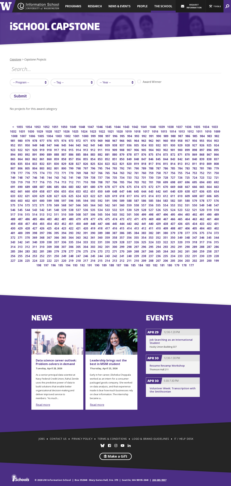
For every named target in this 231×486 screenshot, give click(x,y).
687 (42, 186)
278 (64, 251)
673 (144, 186)
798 (79, 168)
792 (122, 168)
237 (151, 255)
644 (144, 191)
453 (57, 223)
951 (20, 144)
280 (49, 251)
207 (159, 260)
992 (144, 135)
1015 (164, 131)
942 (86, 144)
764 (115, 172)
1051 (55, 126)
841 (188, 158)
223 (42, 260)
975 (57, 140)
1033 (215, 126)
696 (188, 181)
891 (35, 154)
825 (93, 163)
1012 (190, 131)
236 (159, 255)
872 (173, 154)
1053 (37, 126)
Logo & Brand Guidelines (150, 438)
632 (20, 195)
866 (217, 154)
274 (93, 251)
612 (166, 195)
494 (180, 214)
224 (35, 260)
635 (209, 191)
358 (115, 237)
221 (57, 260)
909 (115, 149)
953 (217, 140)
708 (100, 181)
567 (71, 204)
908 (122, 149)
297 (137, 246)
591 (108, 200)
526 (159, 209)
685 (57, 186)
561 (115, 204)
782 (195, 168)
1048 (82, 126)
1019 (128, 131)
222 (49, 260)
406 (188, 228)
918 (49, 149)
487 (20, 218)
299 (122, 246)
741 (71, 177)
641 (166, 191)
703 (137, 181)
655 (64, 191)
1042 (135, 126)
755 (180, 172)
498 (151, 214)
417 (108, 228)
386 (122, 232)
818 (144, 163)
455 (42, 223)
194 (68, 264)
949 (35, 144)
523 (180, 209)
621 (100, 195)
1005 (41, 135)
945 (64, 144)
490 (209, 214)
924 (217, 144)
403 (209, 228)
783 (188, 168)
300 (115, 246)
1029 (40, 131)
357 (122, 237)
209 (144, 260)
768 (86, 172)
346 (202, 237)
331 (100, 241)
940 (100, 144)
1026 (66, 131)
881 (108, 154)
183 (148, 264)
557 (144, 204)
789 (144, 168)
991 (152, 135)
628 (49, 195)
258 (209, 251)
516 (20, 214)
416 (115, 228)
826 (86, 163)
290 (188, 246)
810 (202, 163)
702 (144, 181)
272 (108, 251)
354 (144, 237)
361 (93, 237)
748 (20, 177)
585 (151, 200)
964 (137, 140)
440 (151, 223)
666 (195, 186)
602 (28, 200)
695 (195, 181)
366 (57, 237)
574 (20, 204)
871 (180, 154)
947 (49, 144)
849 (129, 158)
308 (57, 246)
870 (188, 154)
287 (209, 246)
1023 (93, 131)
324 (151, 241)
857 (71, 158)
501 (129, 214)
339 (42, 241)
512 (49, 214)
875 (151, 154)
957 (188, 140)
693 (209, 181)
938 (115, 144)
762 (129, 172)
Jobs (41, 438)
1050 (64, 126)
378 (180, 232)
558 (137, 204)
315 (217, 241)
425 (49, 228)
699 (166, 181)
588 (129, 200)
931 (166, 144)
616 (137, 195)
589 (122, 200)
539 (64, 209)
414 (129, 228)
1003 (58, 135)
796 (93, 168)
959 (173, 140)
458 (20, 223)
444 (122, 223)
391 (86, 232)
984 (202, 135)
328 (122, 241)
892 (28, 154)
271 (115, 251)
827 (79, 163)
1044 (117, 126)
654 (71, 191)
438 (166, 223)
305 (79, 246)
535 (93, 209)
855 (86, 158)
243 (108, 255)
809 (209, 163)
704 (129, 181)
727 (173, 177)
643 (151, 191)
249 (64, 255)
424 (57, 228)
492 (195, 214)
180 (170, 264)
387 (115, 232)
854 (93, 158)
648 (115, 191)
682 (79, 186)
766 (100, 172)
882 (100, 154)
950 (28, 144)
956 (195, 140)
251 (49, 255)
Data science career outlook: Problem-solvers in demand (56, 362)
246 (86, 255)
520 (202, 209)
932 (159, 144)
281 (42, 251)
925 (209, 144)
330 (108, 241)
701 (151, 181)
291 (180, 246)
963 (144, 140)
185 (134, 264)
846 (151, 158)
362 (86, 237)
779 (217, 168)
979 (28, 140)
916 (64, 149)
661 (20, 191)
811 (195, 163)
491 (202, 214)
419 (93, 228)
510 (64, 214)
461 (209, 218)
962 (151, 140)
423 (64, 228)
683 (71, 186)
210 (137, 260)
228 (217, 255)
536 (86, 209)
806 (20, 168)
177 (192, 264)
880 (115, 154)
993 (137, 135)
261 (188, 251)
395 (57, 232)
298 (129, 246)
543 (35, 209)
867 (209, 154)
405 (195, 228)
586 (144, 200)
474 (115, 218)
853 (100, 158)
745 (42, 177)
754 (188, 172)
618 (122, 195)
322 (166, 241)
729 (159, 177)
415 (122, 228)
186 (126, 264)
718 (28, 181)
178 (184, 264)
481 (64, 218)
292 (173, 246)
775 (35, 172)
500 (137, 214)
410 (159, 228)
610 (180, 195)
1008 (14, 135)
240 (129, 255)
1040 (153, 126)
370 (28, 237)
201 (202, 260)
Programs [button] (73, 6)
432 (209, 223)
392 (79, 232)
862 (35, 158)
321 (173, 241)
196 (54, 264)
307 (64, 246)
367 (49, 237)
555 (159, 204)
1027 (57, 131)
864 (20, 158)
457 (28, 223)
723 (202, 177)
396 (49, 232)
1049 (73, 126)
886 (71, 154)
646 (129, 191)
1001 (76, 135)
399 (28, 232)
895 (217, 149)
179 (177, 264)
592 (100, 200)
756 (173, 172)
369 (35, 237)
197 (46, 264)
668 (180, 186)
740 (79, 177)
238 (144, 255)
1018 (137, 131)
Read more (43, 405)
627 (57, 195)
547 (217, 204)
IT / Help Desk (183, 438)
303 (93, 246)
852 (108, 158)
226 (20, 260)
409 (166, 228)
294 (159, 246)
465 (180, 218)
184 (141, 264)
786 (166, 168)
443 (129, 223)
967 (115, 140)
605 (217, 195)
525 (166, 209)
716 (42, 181)
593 (93, 200)
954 (209, 140)
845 (159, 158)
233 (180, 255)
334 (79, 241)
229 (209, 255)
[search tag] (73, 82)
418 (100, 228)
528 (144, 209)
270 (122, 251)
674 (137, 186)
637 (195, 191)
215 (100, 260)
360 (100, 237)
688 (35, 186)
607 (202, 195)
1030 (31, 131)
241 (122, 255)
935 (137, 144)
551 (188, 204)
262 (180, 251)
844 (166, 158)
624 (79, 195)
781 (202, 168)
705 (122, 181)
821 (122, 163)
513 (42, 214)
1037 (179, 126)
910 (108, 149)
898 (195, 149)
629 (42, 195)
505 (100, 214)
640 (173, 191)
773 (49, 172)
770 (71, 172)
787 (159, 168)
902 (166, 149)
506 (93, 214)
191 (90, 264)
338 (49, 241)
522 (188, 209)
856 (79, 158)
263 (173, 251)
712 (71, 181)
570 (49, 204)
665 (202, 186)
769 (79, 172)
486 (28, 218)
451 (71, 223)
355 (137, 237)
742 (64, 177)
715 (49, 181)
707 (108, 181)
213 (115, 260)
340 (35, 241)
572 (35, 204)
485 (35, 218)
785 (173, 168)
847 (144, 158)
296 (144, 246)
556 (151, 204)
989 (166, 135)
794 (108, 168)
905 (144, 149)
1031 (22, 131)
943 (79, 144)
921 (28, 149)
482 (57, 218)
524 (173, 209)
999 (93, 135)
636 (202, 191)
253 (35, 255)
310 (42, 246)
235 (166, 255)
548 (209, 204)
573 (28, 204)
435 (188, 223)
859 (57, 158)
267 (144, 251)
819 (137, 163)
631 (28, 195)
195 (61, 264)
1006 (32, 135)
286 (217, 246)
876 (144, 154)
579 (195, 200)
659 (35, 191)
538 (71, 209)
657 (49, 191)
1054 (28, 126)
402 (217, 228)
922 (20, 149)
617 (129, 195)
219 (71, 260)
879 (122, 154)
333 (86, 241)
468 (159, 218)
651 (93, 191)
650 (100, 191)
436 (180, 223)
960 (166, 140)
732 (137, 177)
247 (79, 255)
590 (115, 200)
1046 (99, 126)
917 (57, 149)
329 (115, 241)
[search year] (116, 82)
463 (195, 218)
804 (35, 168)
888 (57, 154)
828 (71, 163)
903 (159, 149)
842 (180, 158)
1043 (126, 126)
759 (151, 172)
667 (188, 186)
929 (180, 144)
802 (49, 168)
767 (93, 172)
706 (115, 181)
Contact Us (58, 438)
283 (28, 251)
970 (93, 140)
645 (137, 191)
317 (202, 241)
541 (49, 209)
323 (159, 241)
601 (35, 200)
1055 (20, 126)
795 (100, 168)
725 (188, 177)
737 (100, 177)
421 (79, 228)
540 (57, 209)
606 (209, 195)
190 (97, 264)
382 (151, 232)
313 (20, 246)
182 (155, 264)
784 (180, 168)
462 (202, 218)
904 (151, 149)
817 (151, 163)
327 (129, 241)
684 (64, 186)
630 (35, 195)
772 (57, 172)
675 (129, 186)
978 (35, 140)
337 (57, 241)
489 (217, 214)
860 (49, 158)
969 (100, 140)
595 (79, 200)
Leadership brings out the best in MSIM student (108, 362)
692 (217, 181)
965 (129, 140)
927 (195, 144)
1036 (188, 126)
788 (151, 168)
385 (129, 232)
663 (217, 186)
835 (20, 163)
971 (86, 140)
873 (166, 154)
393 (71, 232)
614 (151, 195)
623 (86, 195)
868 (202, 154)
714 (57, 181)
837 (217, 158)
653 (79, 191)
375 (202, 232)
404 (202, 228)
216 (93, 260)
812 (188, 163)
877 (137, 154)
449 (86, 223)
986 (188, 135)
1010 (208, 131)
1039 (161, 126)
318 (195, 241)
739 (86, 177)
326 (137, 241)
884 (86, 154)
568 (64, 204)
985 (195, 135)
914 (79, 149)
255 (20, 255)
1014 (173, 131)
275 (86, 251)
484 (42, 218)
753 (195, 172)
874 (159, 154)
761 (137, 172)
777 (20, 172)
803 (42, 168)
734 (122, 177)
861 (42, 158)
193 (75, 264)
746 (35, 177)
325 (144, 241)
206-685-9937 (159, 480)
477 (93, 218)
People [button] (142, 6)
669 (173, 186)
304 (86, 246)
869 (195, 154)
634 (217, 191)
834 (28, 163)
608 (195, 195)
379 (173, 232)
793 (115, 168)
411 (151, 228)
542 (42, 209)
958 (180, 140)
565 (86, 204)
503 (115, 214)
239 (137, 255)
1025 (75, 131)
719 (20, 181)
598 (57, 200)
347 (195, 237)
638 (188, 191)
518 (217, 209)
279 (57, 251)
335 (71, 241)
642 (159, 191)
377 (188, 232)
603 (20, 200)
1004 (50, 135)
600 (42, 200)
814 (173, 163)
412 (144, 228)
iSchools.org (20, 478)
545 (20, 209)
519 (209, 209)
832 (42, 163)
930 (173, 144)
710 (86, 181)
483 (49, 218)
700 (159, 181)
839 (202, 158)
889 (49, 154)
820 (129, 163)
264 (166, 251)
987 (181, 135)
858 (64, 158)
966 (122, 140)
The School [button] (163, 6)
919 (42, 149)
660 (28, 191)
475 (108, 218)
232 (188, 255)
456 (35, 223)
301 (108, 246)
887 (64, 154)
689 (28, 186)
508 (79, 214)
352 (159, 237)
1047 (90, 126)
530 (129, 209)
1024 (84, 131)
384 (137, 232)
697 (180, 181)
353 (151, 237)
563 (100, 204)
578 (202, 200)
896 (209, 149)
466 (173, 218)
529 (137, 209)
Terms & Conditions (112, 438)
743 (57, 177)
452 (64, 223)
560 (122, 204)
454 (49, 223)
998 (101, 135)
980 (20, 140)
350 (173, 237)
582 (173, 200)
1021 (111, 131)
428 (28, 228)
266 (151, 251)
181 (163, 264)
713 (64, 181)
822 (115, 163)
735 (115, 177)
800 (64, 168)
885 (79, 154)
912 (93, 149)
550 (195, 204)
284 (20, 251)
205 (173, 260)
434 (195, 223)
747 (28, 177)
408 (173, 228)
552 (180, 204)
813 (180, 163)
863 (28, 158)
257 (217, 251)
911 (100, 149)
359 (108, 237)
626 (64, 195)
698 (173, 181)
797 (86, 168)
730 (151, 177)
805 (28, 168)
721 (217, 177)
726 (180, 177)
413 (137, 228)
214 (108, 260)
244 (100, 255)
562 (108, 204)
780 (209, 168)
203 (188, 260)
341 (28, 241)
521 (195, 209)
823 (108, 163)
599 (49, 200)
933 (151, 144)
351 (166, 237)
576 (217, 200)
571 (42, 204)
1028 (48, 131)
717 (35, 181)
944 (71, 144)
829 (64, 163)
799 (71, 168)
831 (49, 163)
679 (100, 186)
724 (195, 177)
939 (108, 144)
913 (86, 149)
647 (122, 191)
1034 (206, 126)
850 (122, 158)
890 (42, 154)
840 (195, 158)
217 (86, 260)
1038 (170, 126)
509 (71, 214)
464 (188, 218)
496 (166, 214)
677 (115, 186)
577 (209, 200)
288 (202, 246)
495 (173, 214)
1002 (67, 135)
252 (42, 255)
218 (79, 260)
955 (202, 140)
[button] (214, 6)
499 (144, 214)
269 (129, 251)
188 (112, 264)
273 (100, 251)
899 (188, 149)
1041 (144, 126)
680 (93, 186)
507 (86, 214)
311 (35, 246)
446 (108, 223)
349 (180, 237)
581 (180, 200)
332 (93, 241)
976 (49, 140)
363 (79, 237)
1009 (217, 131)
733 (129, 177)
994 (130, 135)
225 (28, 260)
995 (123, 135)
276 (79, 251)
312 (28, 246)
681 (86, 186)
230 (202, 255)
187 (119, 264)
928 (188, 144)
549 (202, 204)
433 (202, 223)
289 (195, 246)
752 (202, 172)
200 (209, 260)
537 (79, 209)
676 (122, 186)
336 (64, 241)
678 (108, 186)
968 (108, 140)
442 (137, 223)
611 (173, 195)
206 (166, 260)
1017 (146, 131)
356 (129, 237)
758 (159, 172)
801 (57, 168)
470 (144, 218)
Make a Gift (115, 456)
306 (71, 246)
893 (20, 154)
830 (57, 163)
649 (108, 191)
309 (49, 246)
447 (100, 223)
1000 (85, 135)
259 (202, 251)
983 (210, 135)
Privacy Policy (82, 438)
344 (217, 237)
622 (93, 195)
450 (79, 223)
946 (57, 144)
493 (188, 214)
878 (129, 154)
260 (195, 251)
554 (166, 204)
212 (122, 260)
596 (71, 200)
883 (93, 154)
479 (79, 218)
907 (129, 149)
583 (166, 200)
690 (20, 186)
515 (28, 214)
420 (86, 228)
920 (35, 149)
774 (42, 172)
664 (209, 186)
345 (209, 237)
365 (64, 237)
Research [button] (95, 6)
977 (42, 140)
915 (71, 149)
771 (64, 172)
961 (159, 140)
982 (217, 135)
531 (122, 209)
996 (115, 135)
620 (108, 195)
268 (137, 251)
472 (129, 218)
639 (180, 191)
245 (93, 255)
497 (159, 214)
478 (86, 218)
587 (137, 200)
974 (64, 140)
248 (71, 255)
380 (166, 232)
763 (122, 172)
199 (217, 260)
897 (202, 149)
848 (137, 158)
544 (28, 209)
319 (188, 241)
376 (195, 232)
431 (217, 223)
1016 (155, 131)
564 (93, 204)
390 (93, 232)
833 (35, 163)
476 (100, 218)
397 (42, 232)
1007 (23, 135)
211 (129, 260)
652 (86, 191)
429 (20, 228)
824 (100, 163)
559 (129, 204)
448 (93, 223)
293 (166, 246)
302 (100, 246)
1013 (181, 131)
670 (166, 186)
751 (209, 172)
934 (144, 144)
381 (159, 232)
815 (166, 163)
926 (202, 144)
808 (217, 163)
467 (166, 218)
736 (108, 177)
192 (83, 264)
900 (180, 149)
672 (151, 186)
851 (115, 158)
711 (79, 181)
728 (166, 177)
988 (173, 135)
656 (57, 191)
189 (104, 264)
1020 (119, 131)
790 (137, 168)
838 (209, 158)
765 (108, 172)
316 (209, 241)
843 (173, 158)
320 (180, 241)
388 (108, 232)
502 (122, 214)
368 (42, 237)
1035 (197, 126)
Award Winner (149, 82)
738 (93, 177)
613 (159, 195)
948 (42, 144)
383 (144, 232)
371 (20, 237)
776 (28, 172)
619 (115, 195)
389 (100, 232)
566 (79, 204)
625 (71, 195)
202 (195, 260)
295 (151, 246)
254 (28, 255)
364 (71, 237)
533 (108, 209)
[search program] (29, 82)
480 (71, 218)
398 (35, 232)
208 (151, 260)
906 (137, 149)
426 (42, 228)
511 (57, 214)
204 (180, 260)
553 (173, 204)
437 (173, 223)
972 (79, 140)
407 (180, 228)
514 (35, 214)
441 (144, 223)
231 (195, 255)
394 (64, 232)
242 (115, 255)
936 (129, 144)
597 (64, 200)
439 (159, 223)
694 (202, 181)
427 (35, 228)
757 (166, 172)
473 (122, 218)
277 (71, 251)
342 (20, 241)
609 (188, 195)
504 (108, 214)
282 (35, 251)
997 (108, 135)
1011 (199, 131)
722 (209, 177)
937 (122, 144)
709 (93, 181)
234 (173, 255)
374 (209, 232)
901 (173, 149)
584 (159, 200)
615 (144, 195)
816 (159, 163)
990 (159, 135)
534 (100, 209)
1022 (102, 131)
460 (217, 218)
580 (188, 200)
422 (71, 228)
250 (57, 255)
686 (49, 186)
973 (71, 140)
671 (159, 186)
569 (57, 204)
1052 (46, 126)
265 (159, 251)
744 (49, 177)
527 (151, 209)
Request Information (191, 6)
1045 (108, 126)
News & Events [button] (119, 6)
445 (115, 223)
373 (217, 232)
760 (144, 172)
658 (42, 191)
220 (64, 260)
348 (188, 237)
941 (93, 144)
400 (20, 232)
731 (144, 177)
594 (86, 200)
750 (217, 172)
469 (151, 218)
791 (129, 168)
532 (115, 209)
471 (137, 218)
